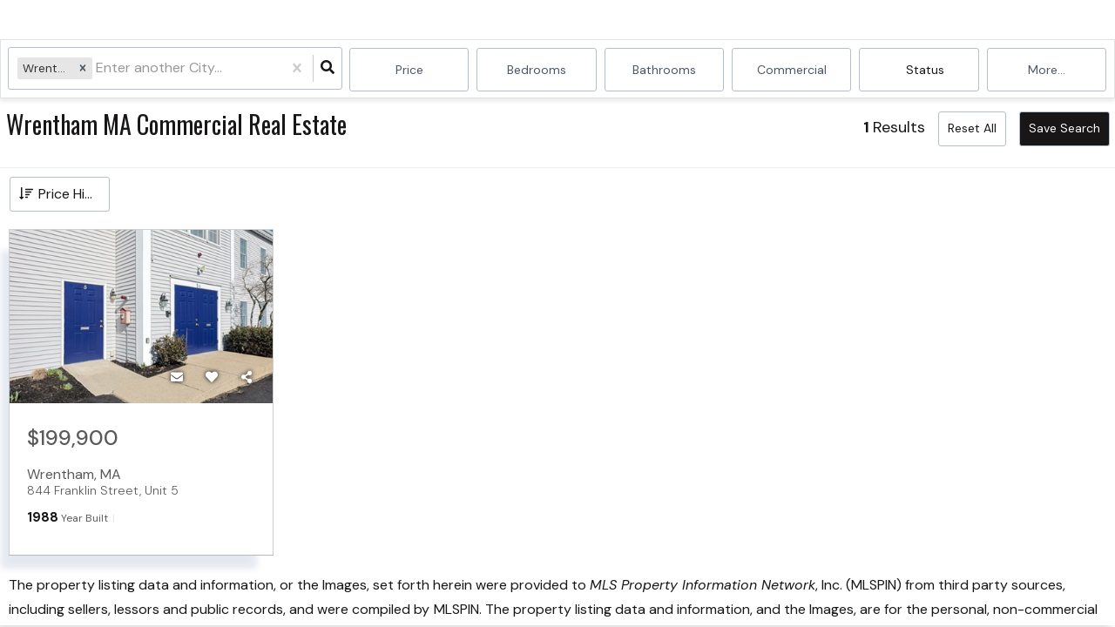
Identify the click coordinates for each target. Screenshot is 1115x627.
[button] (83, 69)
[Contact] (176, 377)
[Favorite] (211, 377)
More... (1046, 70)
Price (409, 70)
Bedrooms (536, 70)
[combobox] (98, 70)
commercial (792, 70)
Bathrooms (664, 70)
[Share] (246, 377)
